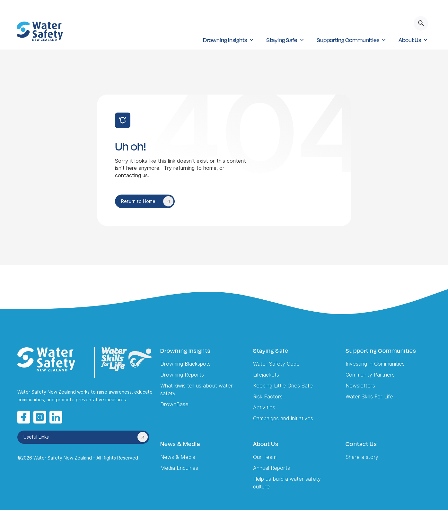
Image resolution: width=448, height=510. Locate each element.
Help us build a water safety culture (287, 483)
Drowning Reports (182, 375)
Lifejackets (266, 375)
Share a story (362, 457)
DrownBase (174, 404)
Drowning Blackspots (185, 364)
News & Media (177, 457)
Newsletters (360, 386)
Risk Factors (268, 397)
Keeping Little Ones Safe (283, 386)
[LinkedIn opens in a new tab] (55, 417)
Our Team (265, 457)
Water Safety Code (276, 364)
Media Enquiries (179, 468)
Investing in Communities (375, 364)
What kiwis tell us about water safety (196, 389)
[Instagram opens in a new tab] (39, 417)
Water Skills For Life (369, 397)
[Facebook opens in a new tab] (23, 417)
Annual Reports (271, 468)
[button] (228, 39)
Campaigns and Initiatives (283, 418)
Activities (264, 408)
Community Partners (370, 375)
